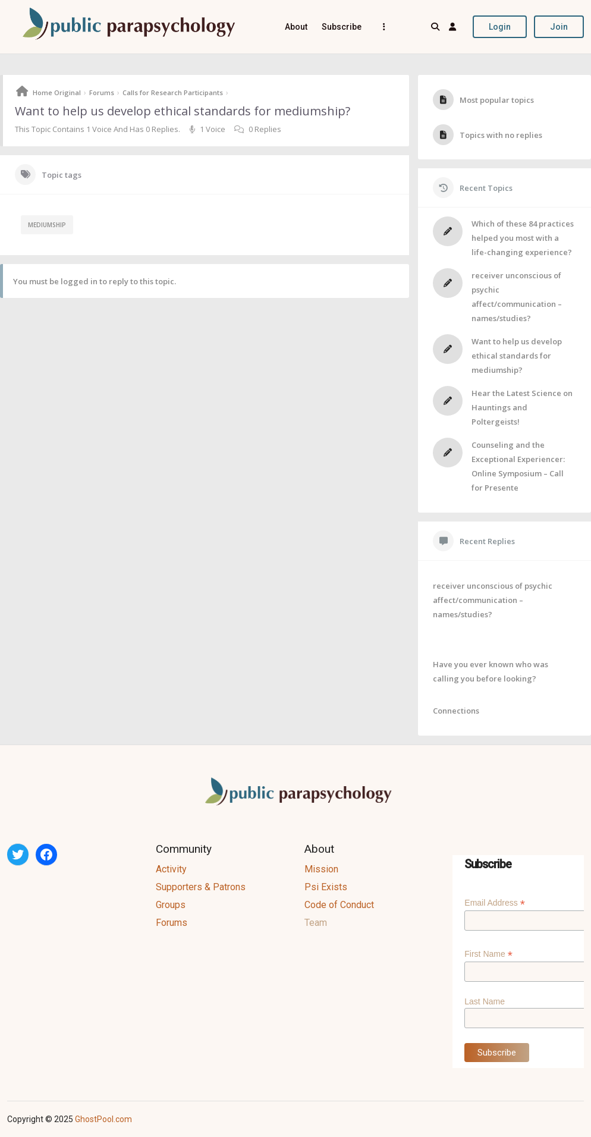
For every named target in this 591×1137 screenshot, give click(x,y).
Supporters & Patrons (201, 887)
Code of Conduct (339, 904)
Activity (171, 869)
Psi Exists (325, 887)
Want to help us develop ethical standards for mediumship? (516, 355)
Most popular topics (497, 100)
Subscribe (341, 27)
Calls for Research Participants (172, 92)
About (296, 27)
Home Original (57, 92)
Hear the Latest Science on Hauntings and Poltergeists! (522, 407)
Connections (456, 710)
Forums (101, 92)
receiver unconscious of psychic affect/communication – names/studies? (492, 600)
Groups (171, 904)
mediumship (47, 225)
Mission (321, 869)
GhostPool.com (103, 1119)
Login (500, 27)
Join (559, 27)
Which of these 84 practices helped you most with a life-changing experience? (522, 237)
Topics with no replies (501, 135)
